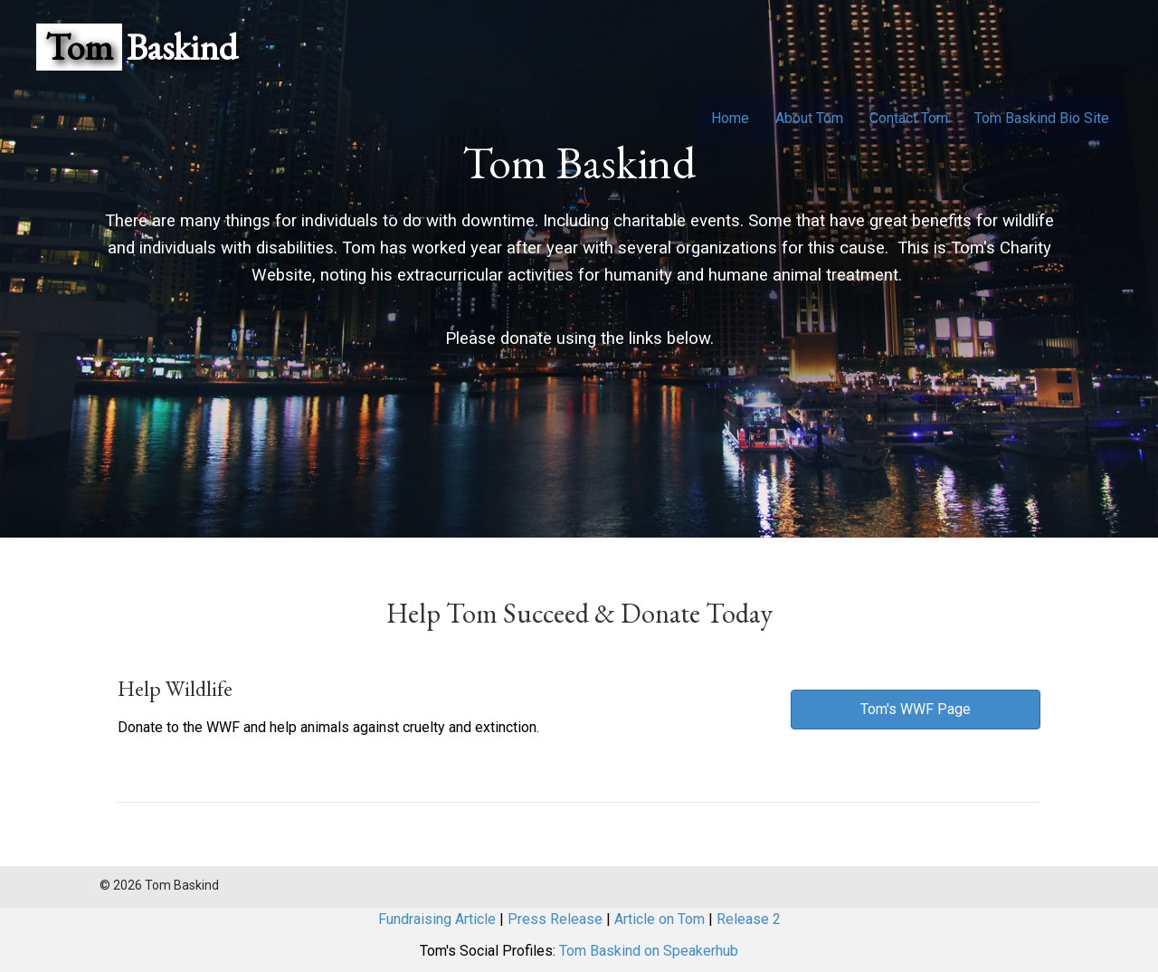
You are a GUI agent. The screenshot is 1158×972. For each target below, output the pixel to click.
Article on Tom (659, 919)
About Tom (809, 118)
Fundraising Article (437, 919)
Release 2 (749, 919)
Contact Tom (908, 118)
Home (730, 118)
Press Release (555, 919)
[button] (915, 709)
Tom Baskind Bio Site (1041, 118)
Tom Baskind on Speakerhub (648, 950)
